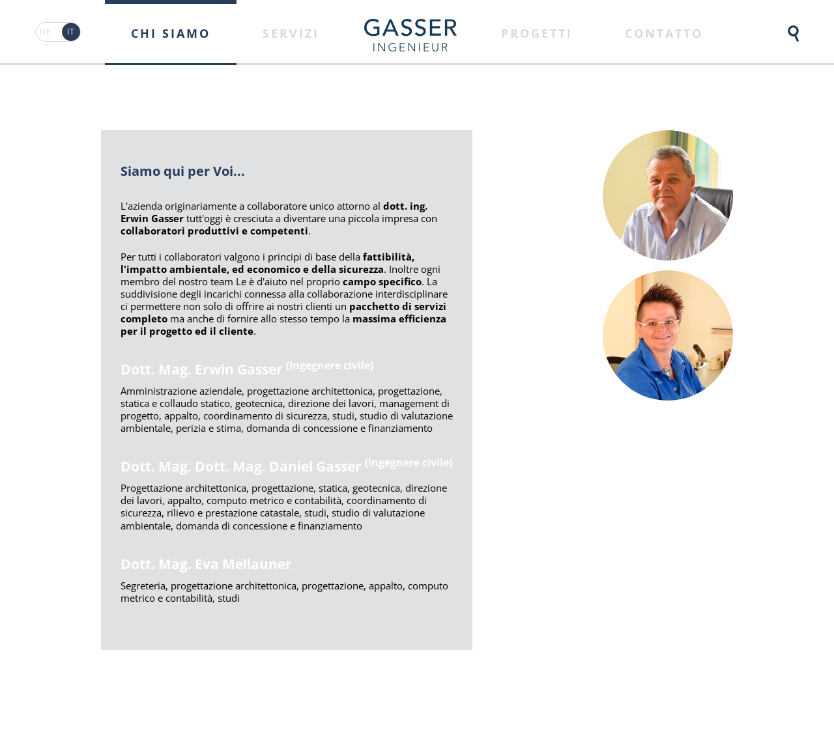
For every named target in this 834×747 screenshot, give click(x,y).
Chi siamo (170, 33)
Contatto (664, 33)
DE (45, 31)
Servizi (291, 33)
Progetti (537, 33)
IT (71, 31)
